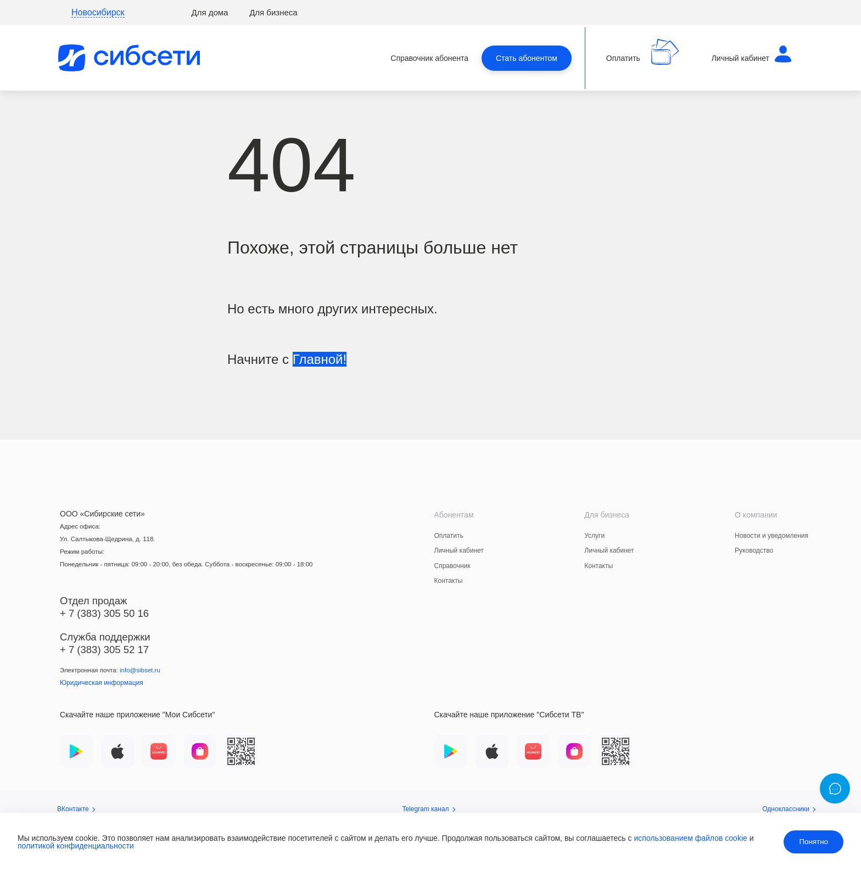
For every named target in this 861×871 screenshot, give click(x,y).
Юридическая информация (101, 683)
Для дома (210, 12)
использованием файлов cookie (690, 838)
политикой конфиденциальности (76, 845)
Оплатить (448, 536)
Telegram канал (428, 809)
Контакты (448, 581)
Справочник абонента (429, 58)
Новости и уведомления (771, 536)
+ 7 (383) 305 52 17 (104, 649)
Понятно (813, 842)
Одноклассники (788, 809)
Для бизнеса (273, 12)
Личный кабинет (459, 550)
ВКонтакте (76, 809)
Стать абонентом (526, 58)
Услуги (594, 536)
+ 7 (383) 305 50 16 (104, 613)
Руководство (754, 550)
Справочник (452, 566)
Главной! (319, 359)
